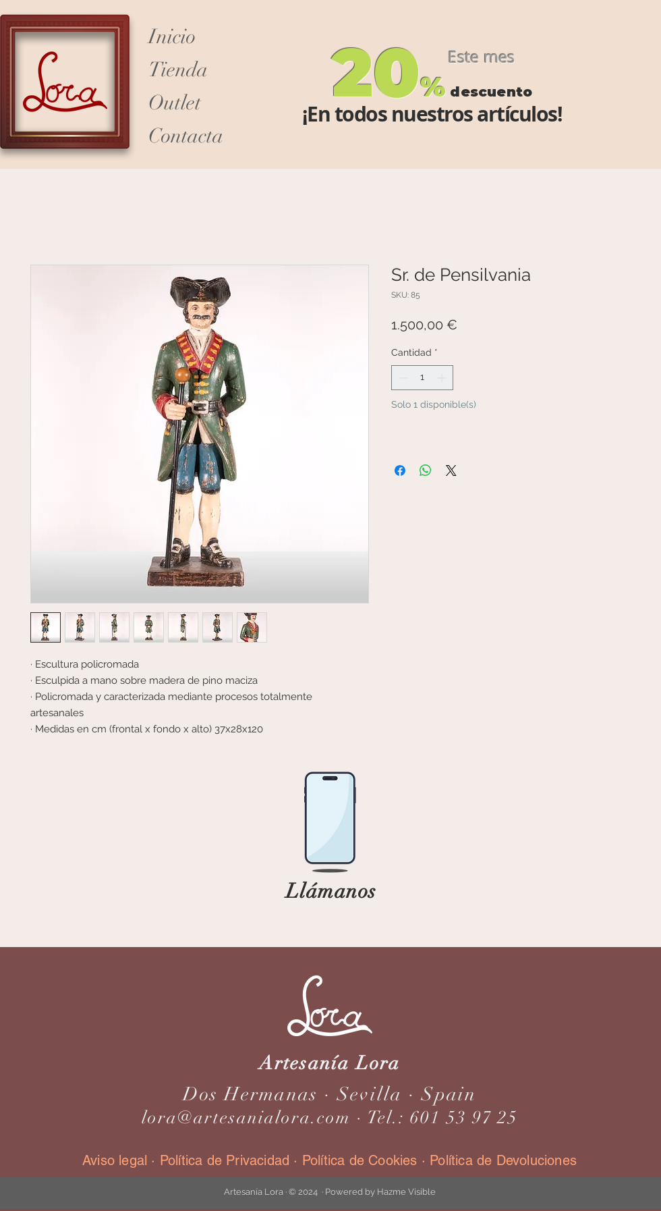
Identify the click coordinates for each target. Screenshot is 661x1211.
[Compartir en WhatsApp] (426, 470)
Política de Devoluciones (503, 1160)
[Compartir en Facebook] (400, 470)
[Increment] (442, 377)
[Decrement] (401, 377)
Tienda (178, 69)
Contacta (185, 136)
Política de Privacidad (224, 1160)
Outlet (174, 102)
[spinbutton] (422, 377)
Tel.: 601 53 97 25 (443, 1118)
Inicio (172, 36)
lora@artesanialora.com (246, 1118)
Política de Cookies (360, 1160)
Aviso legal (116, 1160)
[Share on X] (451, 470)
